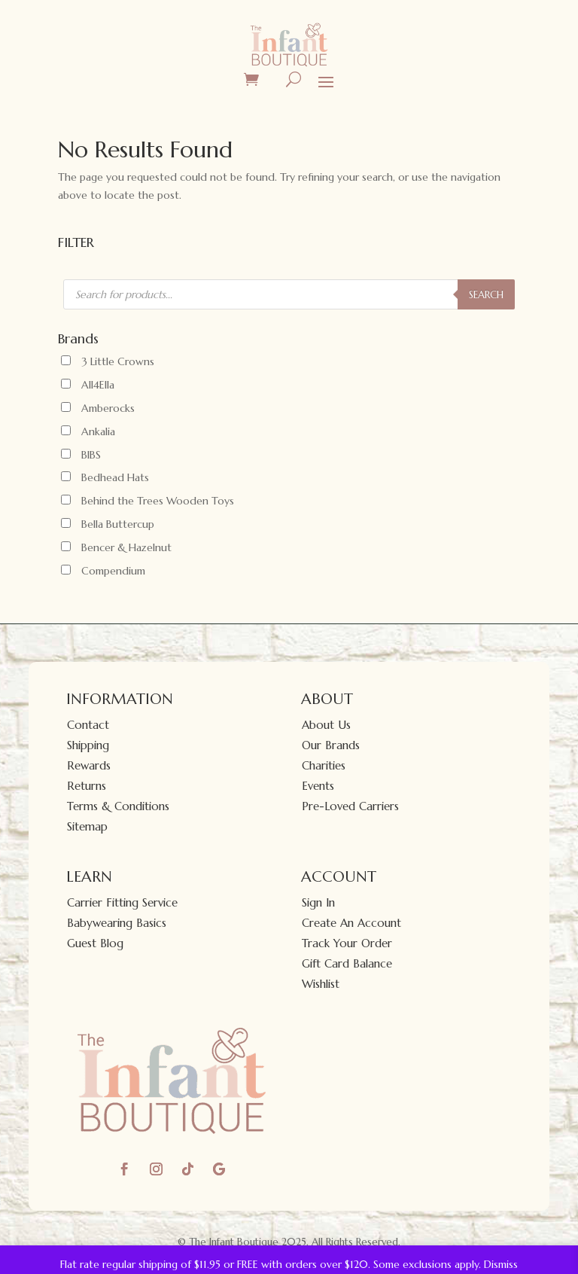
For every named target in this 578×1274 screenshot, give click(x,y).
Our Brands (331, 745)
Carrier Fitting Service (122, 902)
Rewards (89, 765)
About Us (326, 725)
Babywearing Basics (116, 923)
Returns (86, 786)
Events (318, 786)
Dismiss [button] (501, 1264)
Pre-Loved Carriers (350, 806)
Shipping (88, 745)
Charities (323, 765)
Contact (88, 725)
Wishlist (320, 984)
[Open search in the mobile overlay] (289, 294)
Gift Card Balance (347, 963)
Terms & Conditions (118, 806)
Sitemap (87, 826)
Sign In (318, 902)
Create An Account (351, 923)
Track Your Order (347, 943)
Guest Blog (95, 943)
